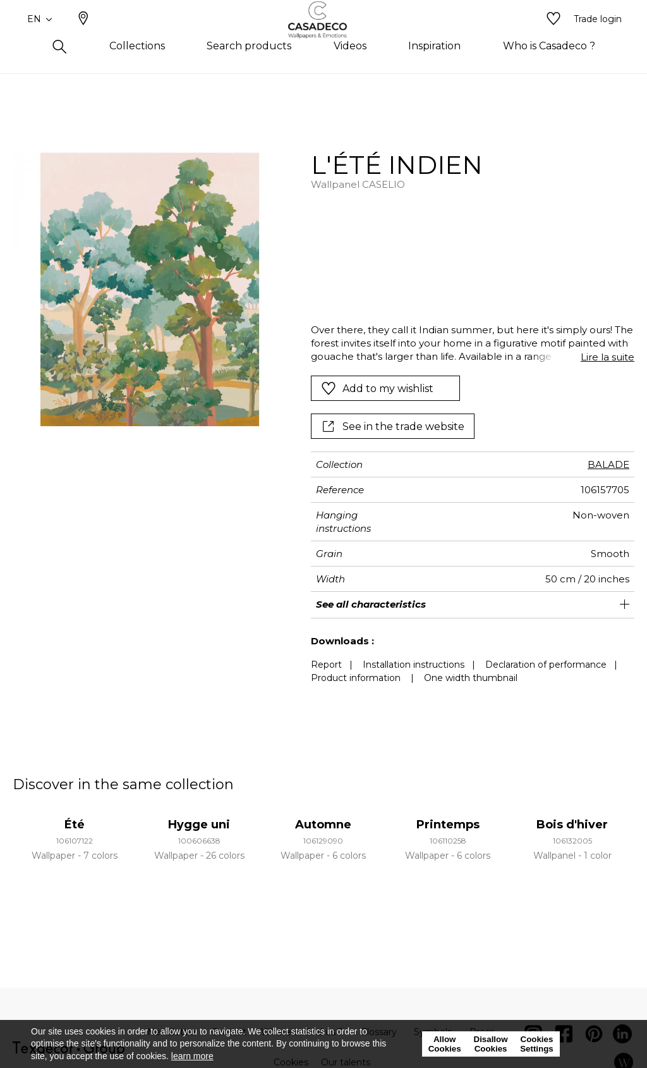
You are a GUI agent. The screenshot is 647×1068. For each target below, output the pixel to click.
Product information (356, 678)
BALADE (608, 464)
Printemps (448, 825)
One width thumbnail (470, 678)
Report (326, 664)
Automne (323, 825)
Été (74, 825)
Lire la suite (607, 357)
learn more (192, 1056)
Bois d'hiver (572, 825)
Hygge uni (199, 825)
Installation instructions (413, 664)
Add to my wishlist (377, 388)
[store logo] (324, 39)
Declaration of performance (546, 664)
